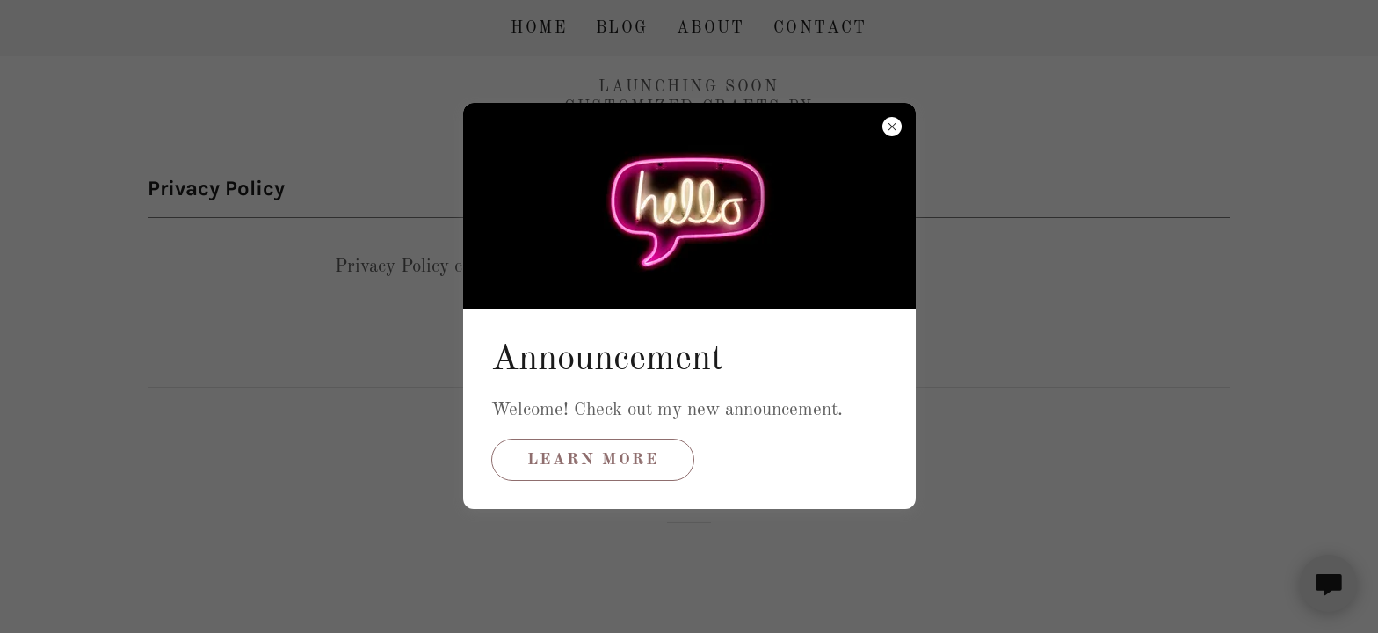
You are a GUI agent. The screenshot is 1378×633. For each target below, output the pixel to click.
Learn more (593, 460)
